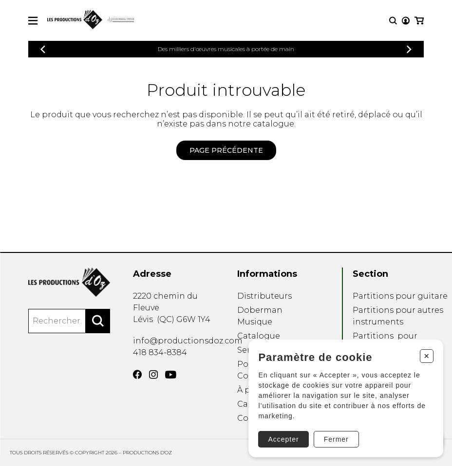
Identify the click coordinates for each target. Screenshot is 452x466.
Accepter (282, 439)
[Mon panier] (419, 20)
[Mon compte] (406, 20)
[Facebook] (137, 374)
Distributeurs (264, 296)
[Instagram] (153, 374)
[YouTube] (170, 374)
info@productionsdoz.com (188, 340)
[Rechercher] (98, 321)
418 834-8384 (160, 352)
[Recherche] (393, 20)
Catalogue (258, 336)
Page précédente (226, 150)
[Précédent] (42, 49)
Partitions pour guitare (400, 296)
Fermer (335, 439)
